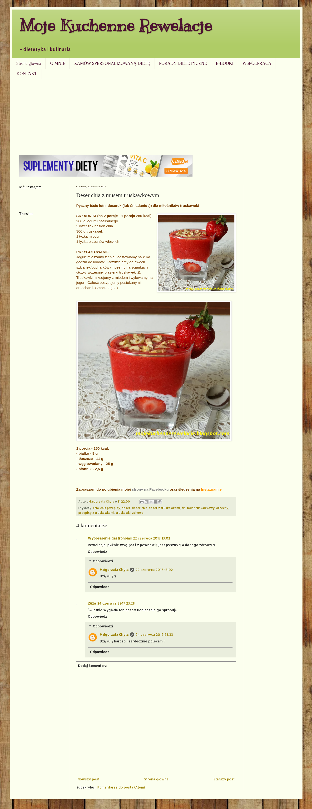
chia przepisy (110, 508)
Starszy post (224, 779)
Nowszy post (88, 779)
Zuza (92, 603)
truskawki (123, 512)
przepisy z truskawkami (96, 512)
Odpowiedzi (103, 561)
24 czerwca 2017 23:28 (116, 603)
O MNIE (57, 63)
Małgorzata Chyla (114, 570)
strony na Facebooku (150, 489)
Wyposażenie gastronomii (110, 538)
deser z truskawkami (164, 508)
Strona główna (28, 63)
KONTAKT (27, 73)
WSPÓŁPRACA (257, 63)
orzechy (222, 508)
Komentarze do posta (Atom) (121, 787)
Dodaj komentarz (92, 666)
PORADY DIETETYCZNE (183, 63)
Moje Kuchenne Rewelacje (115, 25)
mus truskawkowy (201, 508)
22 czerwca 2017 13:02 (151, 538)
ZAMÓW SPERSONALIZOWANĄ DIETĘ (112, 63)
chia (96, 508)
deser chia (139, 508)
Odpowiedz (97, 552)
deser (126, 508)
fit (184, 508)
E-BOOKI (224, 63)
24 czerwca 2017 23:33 (154, 634)
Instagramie (211, 489)
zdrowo (138, 512)
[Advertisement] (156, 114)
